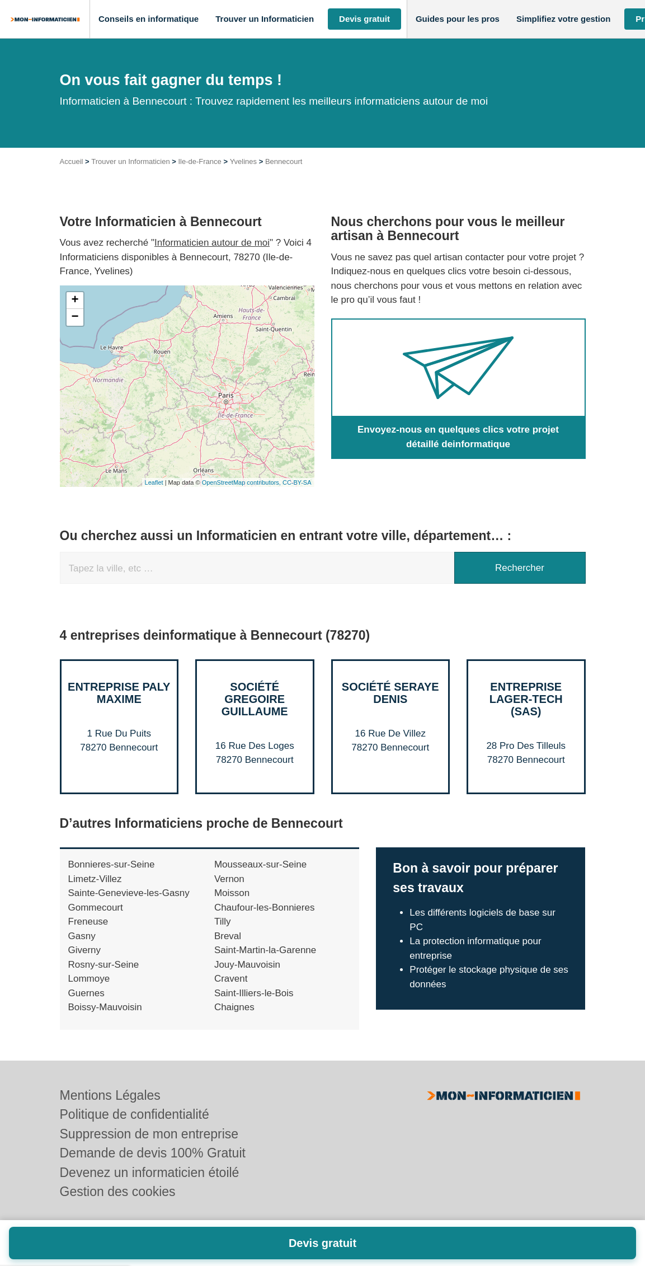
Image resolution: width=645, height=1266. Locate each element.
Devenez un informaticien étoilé (149, 1172)
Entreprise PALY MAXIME (119, 693)
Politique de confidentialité (134, 1114)
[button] (148, 19)
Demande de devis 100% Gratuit (153, 1153)
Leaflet (154, 482)
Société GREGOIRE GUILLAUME (255, 699)
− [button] (74, 317)
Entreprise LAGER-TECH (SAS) (526, 699)
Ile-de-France (200, 161)
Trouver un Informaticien (130, 161)
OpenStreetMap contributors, (242, 482)
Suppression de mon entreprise (149, 1134)
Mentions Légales (110, 1095)
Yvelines (243, 161)
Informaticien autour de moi (212, 242)
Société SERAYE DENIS (390, 693)
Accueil (71, 161)
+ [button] (74, 300)
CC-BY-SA (297, 482)
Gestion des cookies (118, 1191)
